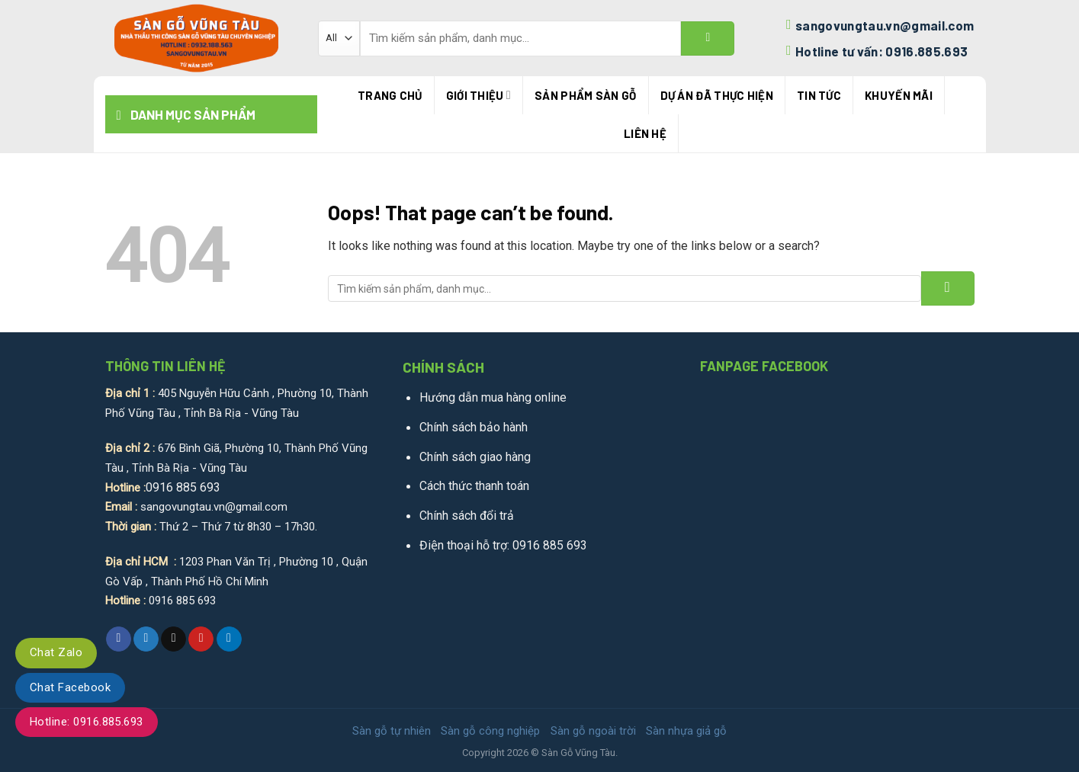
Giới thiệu (478, 95)
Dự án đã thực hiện (716, 95)
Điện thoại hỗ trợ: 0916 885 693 (503, 545)
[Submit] (707, 38)
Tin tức (819, 95)
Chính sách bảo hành (473, 427)
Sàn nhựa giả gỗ (686, 731)
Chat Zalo (56, 652)
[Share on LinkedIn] (229, 639)
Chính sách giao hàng (475, 457)
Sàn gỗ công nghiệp (490, 731)
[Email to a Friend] (173, 639)
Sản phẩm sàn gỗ (586, 95)
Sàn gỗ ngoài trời (593, 731)
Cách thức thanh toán (474, 486)
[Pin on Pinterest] (201, 639)
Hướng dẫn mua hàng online (493, 397)
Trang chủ (390, 95)
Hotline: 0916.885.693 (86, 722)
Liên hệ (645, 133)
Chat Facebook (70, 687)
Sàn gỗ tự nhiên (391, 731)
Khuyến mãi (899, 95)
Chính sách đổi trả (466, 515)
